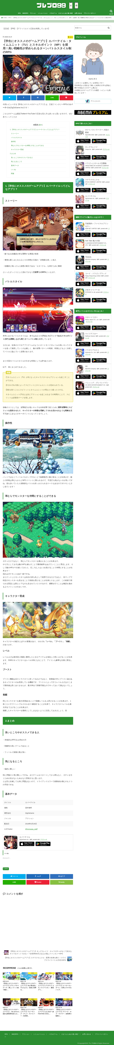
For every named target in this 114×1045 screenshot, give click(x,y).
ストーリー (15, 134)
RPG (19, 14)
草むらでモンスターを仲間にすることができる (27, 146)
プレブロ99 (92, 1041)
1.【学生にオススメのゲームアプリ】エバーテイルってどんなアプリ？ (35, 130)
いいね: (13, 170)
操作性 (13, 142)
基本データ (15, 166)
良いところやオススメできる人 (22, 158)
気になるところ (16, 162)
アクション (33, 14)
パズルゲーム (53, 14)
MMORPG (25, 14)
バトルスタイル (16, 138)
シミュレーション (43, 14)
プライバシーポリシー (90, 14)
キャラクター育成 (17, 150)
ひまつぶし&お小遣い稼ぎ (65, 14)
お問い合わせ (78, 14)
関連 (12, 174)
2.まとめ (13, 154)
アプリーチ (43, 840)
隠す (40, 126)
